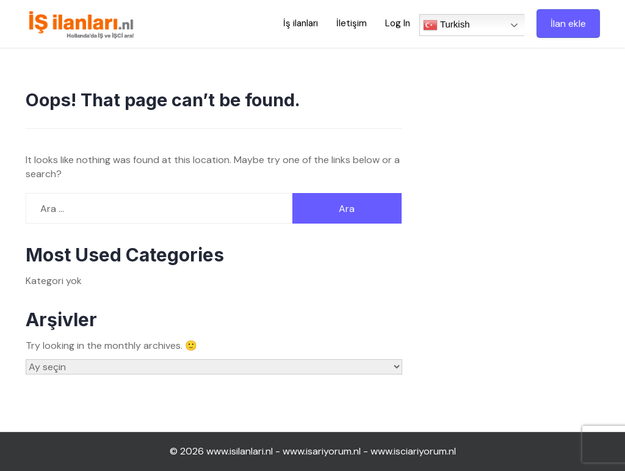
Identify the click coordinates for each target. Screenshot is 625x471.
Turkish (446, 25)
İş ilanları (300, 23)
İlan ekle (568, 23)
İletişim (351, 23)
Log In (397, 23)
